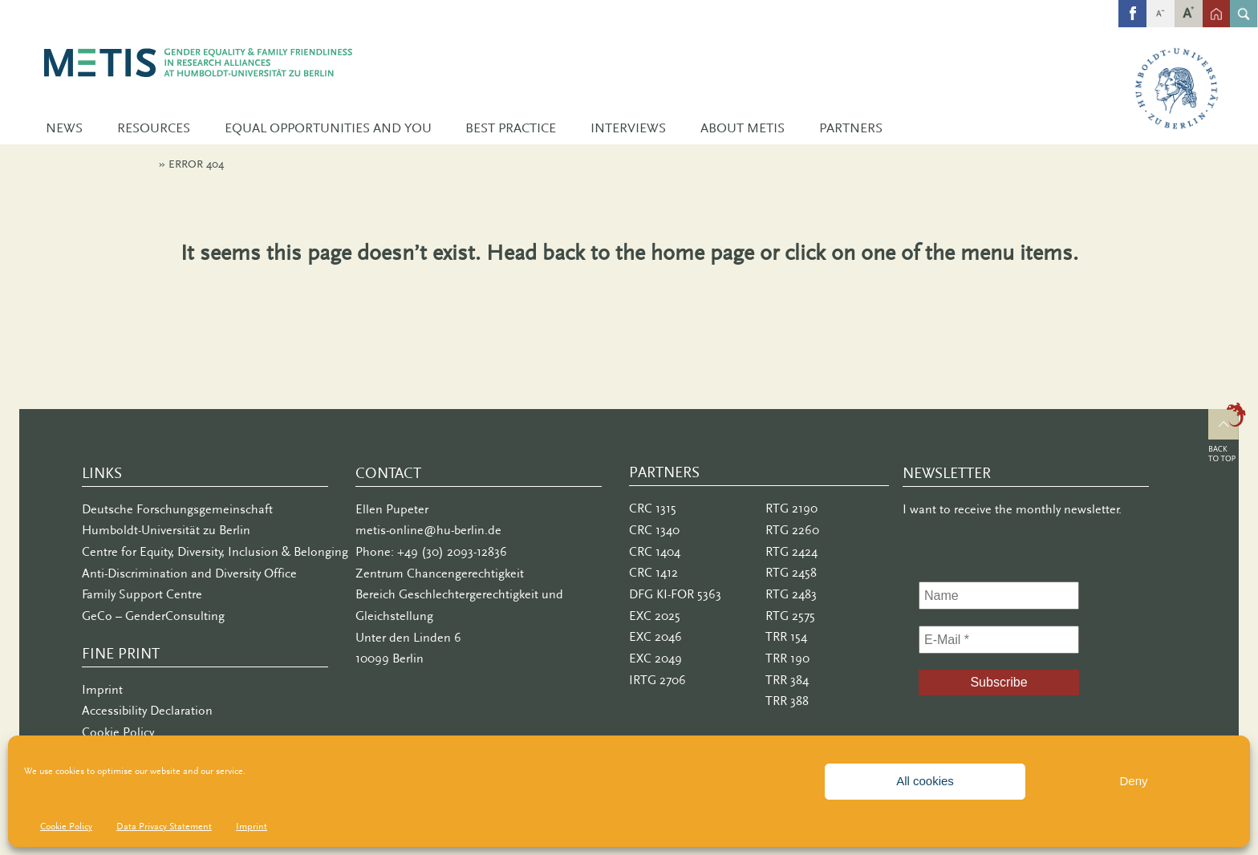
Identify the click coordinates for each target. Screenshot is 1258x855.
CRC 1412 (653, 572)
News (64, 128)
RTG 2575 (790, 616)
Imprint (251, 826)
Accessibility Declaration (147, 710)
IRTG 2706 (657, 680)
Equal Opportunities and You (328, 128)
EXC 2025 (654, 616)
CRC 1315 (652, 508)
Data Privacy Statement (164, 826)
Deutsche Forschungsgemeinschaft (177, 509)
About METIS (742, 128)
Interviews (628, 128)
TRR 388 (787, 701)
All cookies (925, 781)
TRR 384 (787, 680)
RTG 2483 (791, 594)
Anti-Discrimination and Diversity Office (189, 573)
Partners (851, 128)
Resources (153, 128)
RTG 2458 (791, 572)
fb (1132, 7)
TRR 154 (786, 637)
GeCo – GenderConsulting (153, 616)
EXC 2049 (655, 658)
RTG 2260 (792, 530)
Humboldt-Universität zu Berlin (166, 530)
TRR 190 (787, 658)
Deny (1133, 781)
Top (1227, 435)
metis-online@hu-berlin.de (428, 530)
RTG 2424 (791, 552)
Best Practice (510, 128)
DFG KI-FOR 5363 (675, 594)
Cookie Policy (66, 826)
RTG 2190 (791, 508)
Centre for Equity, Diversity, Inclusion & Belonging (215, 552)
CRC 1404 (654, 552)
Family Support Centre (142, 594)
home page (702, 252)
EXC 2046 (655, 637)
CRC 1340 (654, 530)
